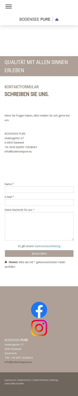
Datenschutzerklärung (47, 246)
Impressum (10, 380)
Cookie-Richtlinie (40, 380)
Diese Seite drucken (14, 383)
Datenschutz (24, 380)
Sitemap (54, 380)
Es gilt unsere (39, 246)
